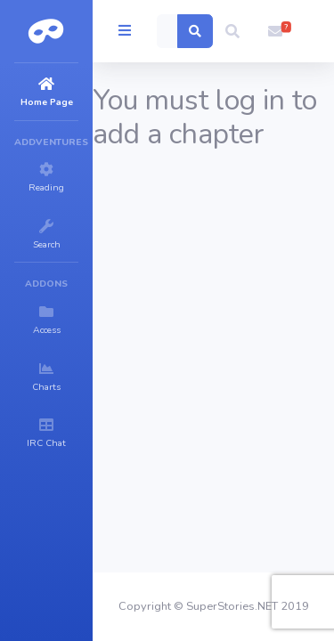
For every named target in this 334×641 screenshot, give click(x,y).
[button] (232, 31)
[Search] (167, 31)
